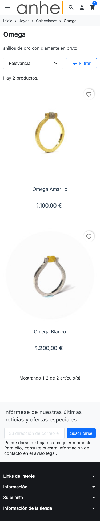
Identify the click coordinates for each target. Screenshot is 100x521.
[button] (71, 7)
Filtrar (81, 63)
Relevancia (34, 63)
